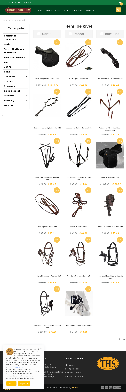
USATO (8, 67)
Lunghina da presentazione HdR (79, 325)
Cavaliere (16, 76)
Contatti (89, 10)
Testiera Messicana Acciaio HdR (47, 276)
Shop (57, 10)
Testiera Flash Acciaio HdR (78, 276)
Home (40, 10)
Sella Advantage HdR (110, 177)
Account (29, 2)
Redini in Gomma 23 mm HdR (110, 227)
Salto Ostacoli (16, 91)
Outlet (66, 10)
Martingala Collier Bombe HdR (79, 128)
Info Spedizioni (72, 369)
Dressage (16, 86)
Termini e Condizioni (75, 376)
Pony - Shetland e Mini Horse (14, 51)
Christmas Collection (10, 37)
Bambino (112, 33)
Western (16, 105)
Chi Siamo (77, 10)
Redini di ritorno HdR (78, 227)
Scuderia (16, 95)
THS (6, 62)
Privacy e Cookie (73, 372)
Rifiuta (11, 383)
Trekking (16, 100)
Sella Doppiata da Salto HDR (47, 79)
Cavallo (16, 81)
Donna (79, 33)
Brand (49, 10)
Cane (16, 72)
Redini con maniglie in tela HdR (47, 128)
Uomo (47, 33)
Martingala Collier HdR (78, 79)
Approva (24, 383)
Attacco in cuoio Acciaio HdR (110, 79)
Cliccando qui (18, 367)
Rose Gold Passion (14, 57)
